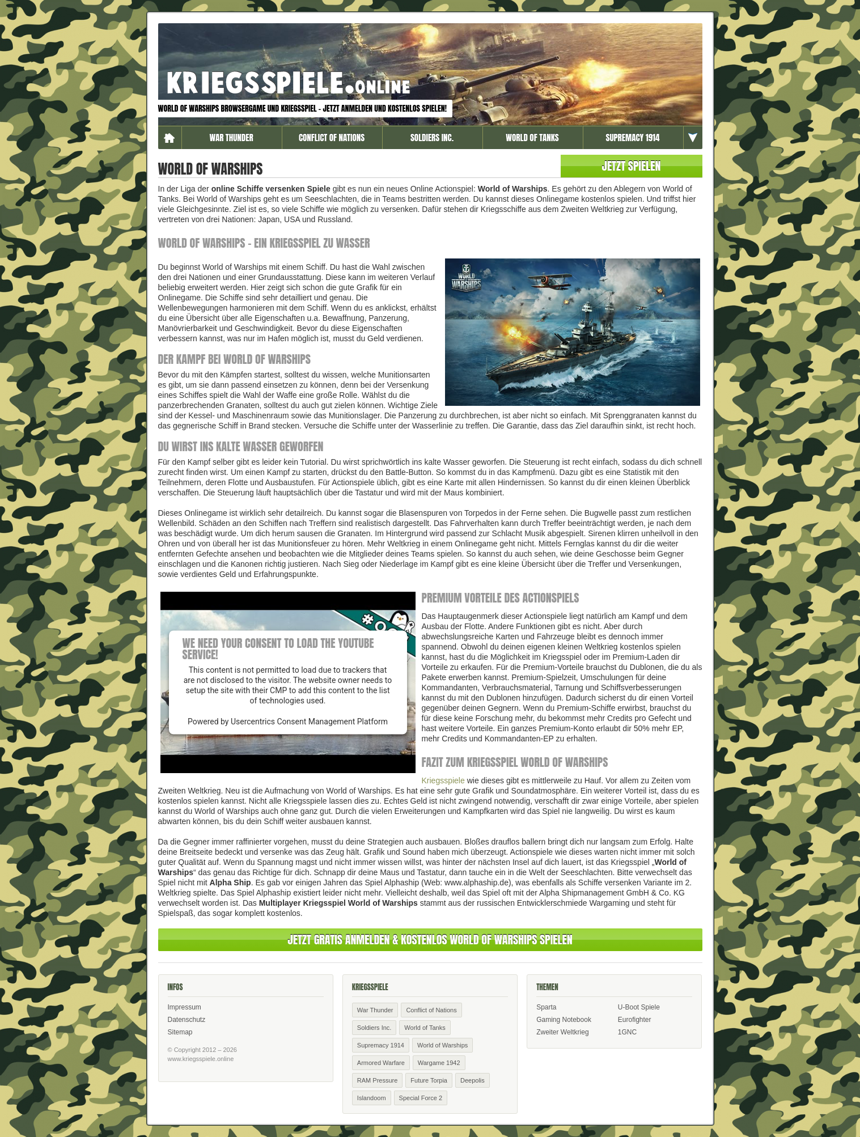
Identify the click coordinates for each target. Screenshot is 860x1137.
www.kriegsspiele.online (201, 1058)
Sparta (546, 1007)
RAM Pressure (377, 1080)
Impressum (184, 1007)
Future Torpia (428, 1080)
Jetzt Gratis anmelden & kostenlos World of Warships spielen (429, 939)
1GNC (627, 1032)
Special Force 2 (420, 1097)
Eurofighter (634, 1020)
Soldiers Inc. (432, 137)
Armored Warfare (381, 1062)
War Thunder (231, 137)
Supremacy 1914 (633, 137)
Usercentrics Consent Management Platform (309, 721)
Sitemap (180, 1032)
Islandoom (371, 1097)
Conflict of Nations (332, 137)
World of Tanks (532, 137)
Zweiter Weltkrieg (562, 1032)
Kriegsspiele (443, 780)
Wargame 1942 (439, 1062)
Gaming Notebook (563, 1020)
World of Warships (442, 1045)
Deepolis (472, 1080)
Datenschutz (187, 1020)
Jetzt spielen (631, 166)
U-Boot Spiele (639, 1007)
